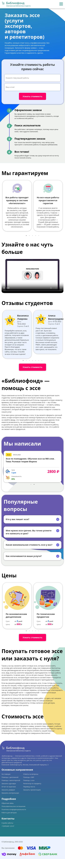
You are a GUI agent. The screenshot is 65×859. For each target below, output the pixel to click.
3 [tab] (32, 236)
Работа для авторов (9, 813)
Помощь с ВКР (28, 777)
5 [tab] (39, 236)
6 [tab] (39, 360)
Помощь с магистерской (11, 780)
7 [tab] (42, 360)
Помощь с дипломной (10, 777)
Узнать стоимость (32, 367)
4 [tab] (36, 236)
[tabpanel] (17, 205)
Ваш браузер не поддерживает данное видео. (32, 275)
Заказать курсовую (9, 783)
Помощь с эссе (28, 780)
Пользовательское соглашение (13, 806)
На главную (6, 774)
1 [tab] (26, 236)
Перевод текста (29, 787)
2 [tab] (29, 236)
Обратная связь (8, 803)
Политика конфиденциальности (14, 809)
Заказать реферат (8, 790)
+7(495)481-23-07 (8, 826)
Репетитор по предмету (32, 783)
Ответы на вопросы (30, 774)
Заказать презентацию (32, 790)
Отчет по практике (9, 787)
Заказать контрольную (10, 793)
